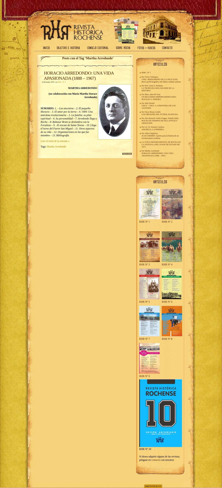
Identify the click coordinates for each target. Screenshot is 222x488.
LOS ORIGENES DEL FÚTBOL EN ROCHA (160, 114)
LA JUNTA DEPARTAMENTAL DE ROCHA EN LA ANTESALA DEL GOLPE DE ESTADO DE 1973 (161, 144)
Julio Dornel (150, 103)
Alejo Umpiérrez (151, 133)
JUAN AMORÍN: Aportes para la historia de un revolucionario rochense (160, 137)
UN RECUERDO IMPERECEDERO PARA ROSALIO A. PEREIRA (159, 98)
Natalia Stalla (173, 118)
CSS (159, 486)
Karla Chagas (161, 118)
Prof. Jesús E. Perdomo (154, 86)
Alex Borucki (150, 118)
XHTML (152, 486)
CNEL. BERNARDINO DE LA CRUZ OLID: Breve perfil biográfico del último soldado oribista (161, 80)
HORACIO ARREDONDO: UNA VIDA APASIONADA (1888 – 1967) (79, 75)
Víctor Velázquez (151, 77)
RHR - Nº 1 (62, 82)
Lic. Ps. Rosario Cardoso (154, 127)
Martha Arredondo (56, 146)
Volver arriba (127, 154)
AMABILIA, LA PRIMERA (153, 129)
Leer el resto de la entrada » (55, 141)
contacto (156, 460)
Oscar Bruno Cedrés (153, 112)
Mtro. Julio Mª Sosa (152, 94)
